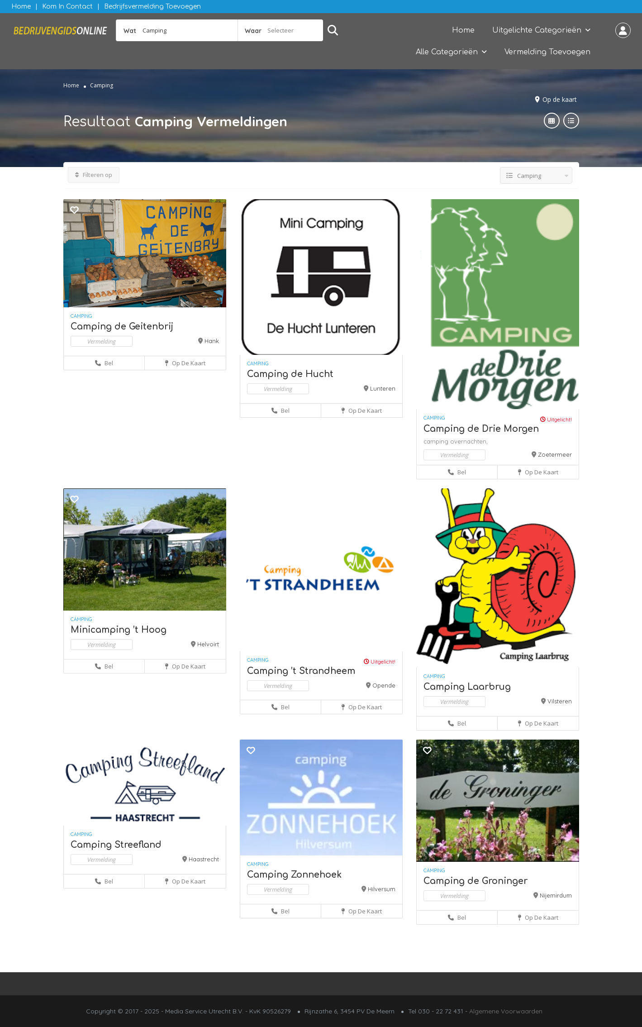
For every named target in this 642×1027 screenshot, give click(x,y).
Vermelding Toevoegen (547, 52)
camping (436, 441)
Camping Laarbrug (467, 687)
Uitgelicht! (556, 419)
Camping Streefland (116, 845)
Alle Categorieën (447, 52)
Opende (383, 685)
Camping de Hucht (290, 374)
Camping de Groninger (475, 881)
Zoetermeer (555, 454)
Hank (211, 340)
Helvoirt (208, 644)
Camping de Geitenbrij (122, 326)
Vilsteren (559, 701)
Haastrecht (204, 859)
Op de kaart (559, 99)
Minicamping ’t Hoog (118, 630)
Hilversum (381, 889)
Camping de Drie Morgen (481, 429)
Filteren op (93, 175)
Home (21, 6)
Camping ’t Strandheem (301, 671)
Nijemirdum (556, 895)
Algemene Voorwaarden (505, 1011)
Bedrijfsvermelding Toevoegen (152, 6)
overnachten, (469, 441)
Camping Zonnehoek (294, 874)
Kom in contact (67, 6)
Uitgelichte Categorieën (536, 30)
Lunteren (382, 388)
